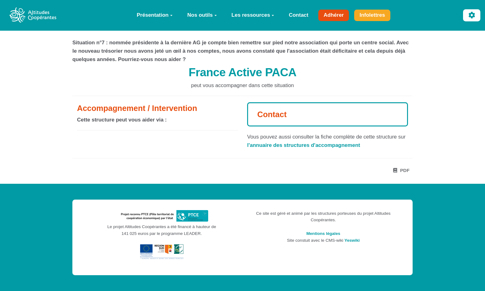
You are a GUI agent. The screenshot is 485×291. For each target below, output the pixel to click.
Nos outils (202, 15)
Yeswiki (352, 240)
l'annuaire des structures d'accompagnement (303, 145)
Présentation (155, 15)
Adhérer (334, 15)
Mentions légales (323, 233)
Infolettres (372, 15)
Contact (298, 15)
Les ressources (252, 15)
